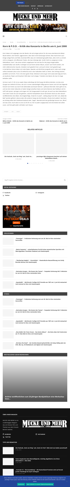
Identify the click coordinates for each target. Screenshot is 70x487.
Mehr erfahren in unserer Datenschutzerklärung (40, 484)
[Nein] (67, 481)
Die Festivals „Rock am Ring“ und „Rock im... (18, 156)
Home (4, 42)
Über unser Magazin (23, 6)
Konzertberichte (21, 42)
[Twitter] (37, 8)
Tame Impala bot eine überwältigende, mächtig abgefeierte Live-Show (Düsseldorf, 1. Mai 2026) (37, 459)
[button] (26, 2)
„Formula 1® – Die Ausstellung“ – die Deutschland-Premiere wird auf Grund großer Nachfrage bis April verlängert (39, 470)
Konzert (6, 111)
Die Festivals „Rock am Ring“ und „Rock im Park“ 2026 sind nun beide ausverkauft (41, 448)
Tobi (10, 49)
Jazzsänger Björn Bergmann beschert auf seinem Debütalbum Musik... (51, 157)
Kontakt (33, 6)
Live (12, 111)
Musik (11, 42)
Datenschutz (48, 6)
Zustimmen (21, 484)
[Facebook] (32, 8)
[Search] (66, 36)
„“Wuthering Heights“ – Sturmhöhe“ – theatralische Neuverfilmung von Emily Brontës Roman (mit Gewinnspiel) (39, 261)
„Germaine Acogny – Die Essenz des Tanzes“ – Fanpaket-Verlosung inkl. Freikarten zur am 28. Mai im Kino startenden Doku (41, 272)
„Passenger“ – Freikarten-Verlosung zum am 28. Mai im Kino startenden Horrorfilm (38, 239)
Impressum (40, 6)
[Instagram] (34, 8)
